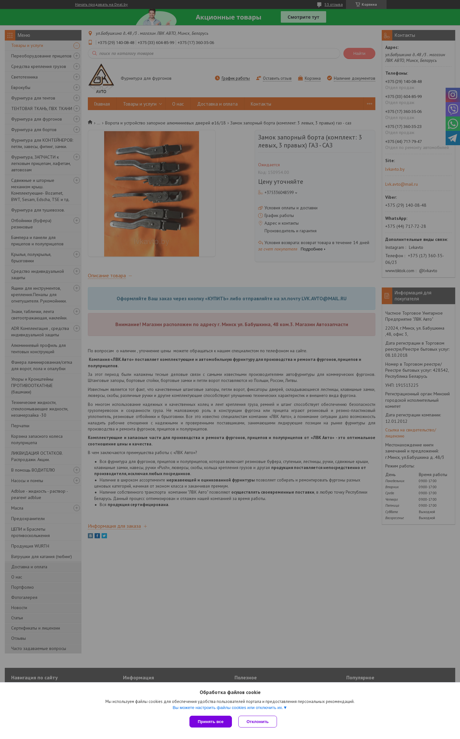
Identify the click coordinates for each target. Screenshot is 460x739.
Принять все (211, 721)
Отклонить (258, 721)
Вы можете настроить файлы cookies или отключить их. (227, 707)
